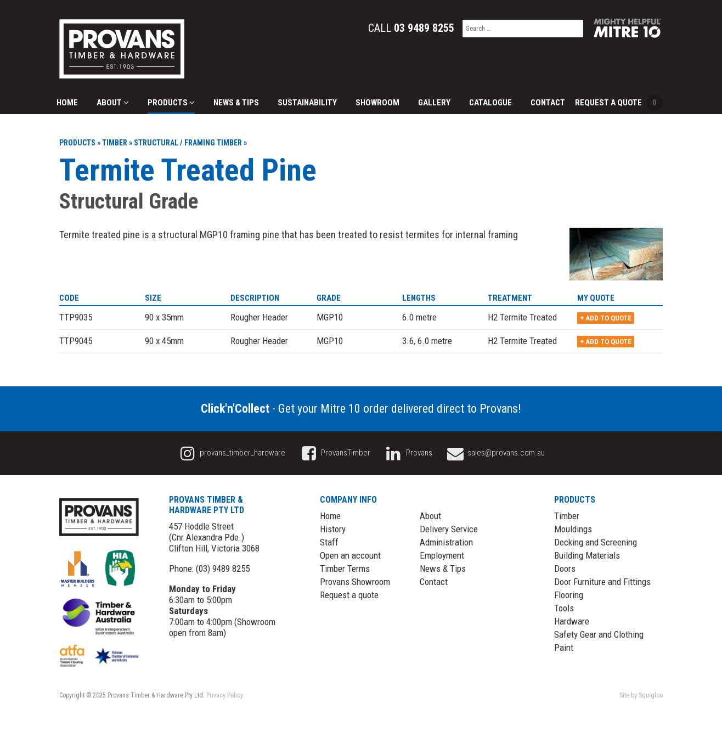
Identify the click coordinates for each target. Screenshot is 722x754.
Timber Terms (345, 568)
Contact (548, 103)
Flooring (568, 594)
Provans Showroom (355, 581)
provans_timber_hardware (231, 453)
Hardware (571, 621)
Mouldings (573, 529)
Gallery (434, 103)
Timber (566, 515)
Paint (563, 647)
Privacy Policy (224, 695)
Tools (564, 608)
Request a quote (349, 594)
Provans (407, 453)
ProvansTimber (334, 453)
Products (171, 103)
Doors (565, 568)
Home (67, 103)
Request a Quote (619, 102)
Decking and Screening (595, 542)
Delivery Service (449, 529)
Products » (79, 142)
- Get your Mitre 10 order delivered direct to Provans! (361, 408)
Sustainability (307, 103)
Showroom (377, 103)
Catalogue (490, 103)
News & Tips (236, 103)
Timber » (117, 142)
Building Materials (587, 555)
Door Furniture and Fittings (602, 581)
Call (411, 27)
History (333, 529)
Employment (442, 555)
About (113, 103)
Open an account (350, 555)
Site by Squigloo (641, 695)
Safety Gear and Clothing (599, 634)
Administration (446, 542)
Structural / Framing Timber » (190, 142)
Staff (329, 542)
